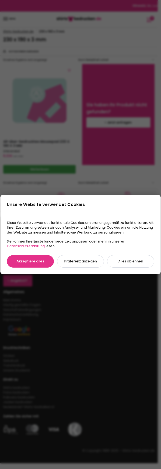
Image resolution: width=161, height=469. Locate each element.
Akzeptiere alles (30, 261)
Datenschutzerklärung (26, 246)
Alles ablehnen (130, 261)
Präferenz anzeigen (80, 261)
